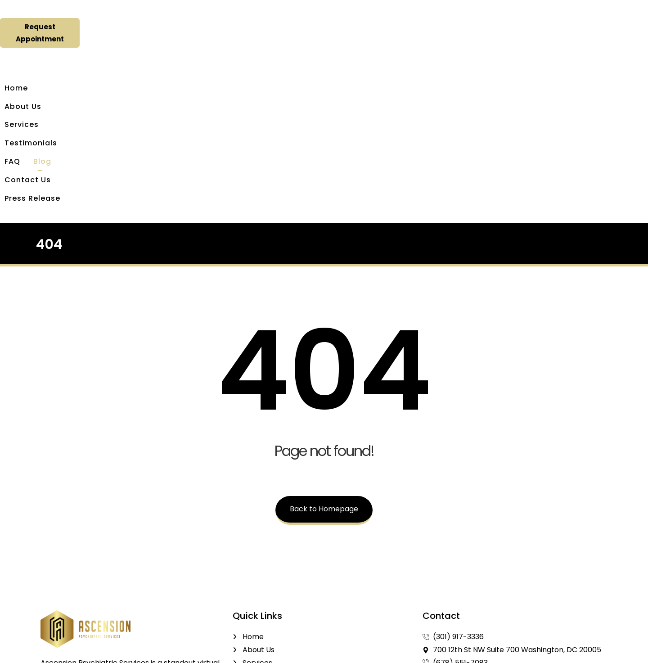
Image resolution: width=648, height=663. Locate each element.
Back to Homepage (324, 386)
